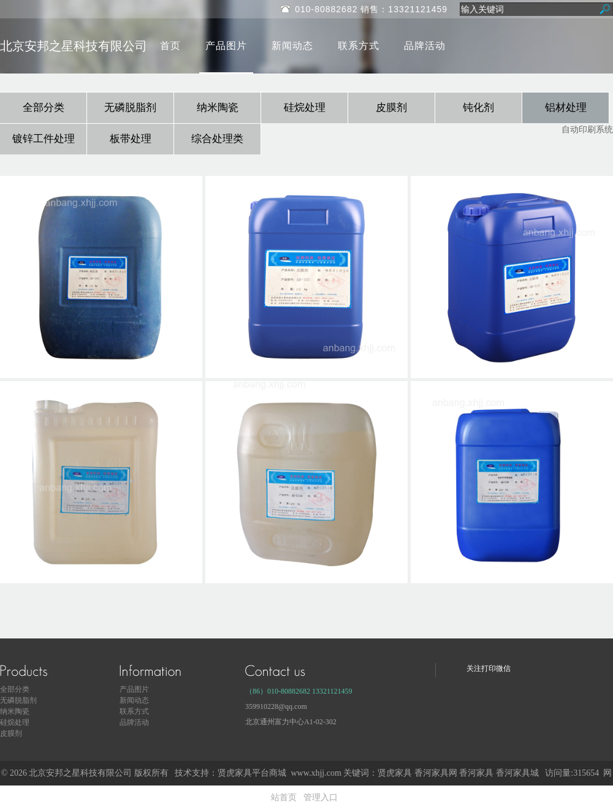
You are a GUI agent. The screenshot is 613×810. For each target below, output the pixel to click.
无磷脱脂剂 (130, 107)
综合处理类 (217, 139)
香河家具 (476, 773)
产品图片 (226, 45)
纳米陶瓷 (217, 107)
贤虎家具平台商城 (252, 773)
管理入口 (320, 797)
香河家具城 (517, 773)
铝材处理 (566, 107)
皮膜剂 (391, 107)
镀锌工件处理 (43, 139)
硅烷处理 (305, 107)
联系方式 (358, 45)
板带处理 (130, 139)
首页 (170, 45)
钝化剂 (478, 107)
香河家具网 (435, 773)
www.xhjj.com (316, 773)
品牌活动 (425, 45)
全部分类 (43, 107)
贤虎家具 (395, 773)
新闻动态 (292, 45)
